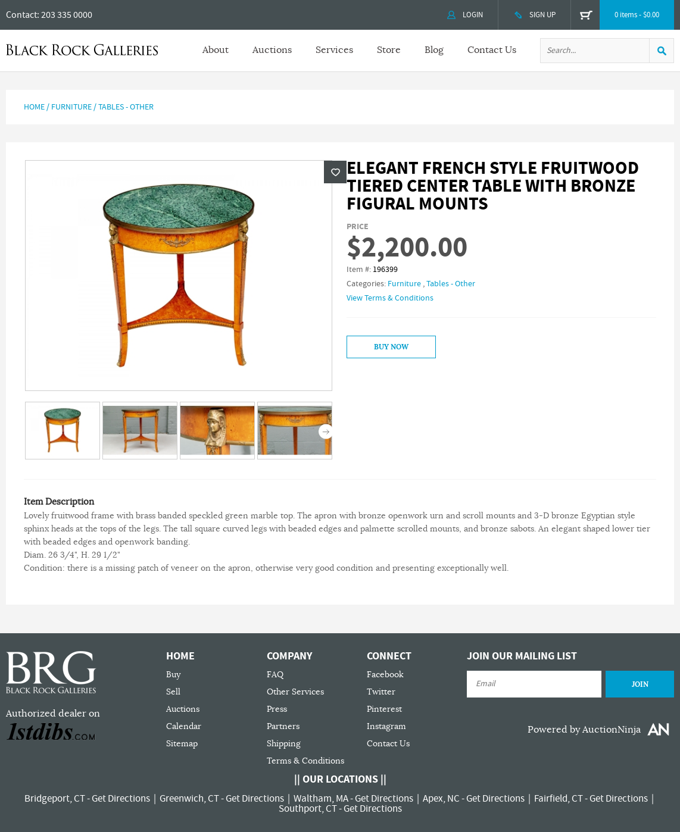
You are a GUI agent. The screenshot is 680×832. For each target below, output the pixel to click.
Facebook (385, 675)
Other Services (295, 692)
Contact (21, 15)
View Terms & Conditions (390, 298)
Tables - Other (126, 107)
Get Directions (121, 798)
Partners (283, 726)
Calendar (183, 726)
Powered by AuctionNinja (584, 730)
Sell (173, 692)
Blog (434, 50)
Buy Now (391, 347)
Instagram (386, 726)
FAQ (275, 675)
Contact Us (491, 50)
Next (326, 431)
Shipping (284, 744)
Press (277, 709)
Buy (173, 675)
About (215, 50)
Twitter (381, 692)
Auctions (272, 50)
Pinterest (384, 709)
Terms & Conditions (305, 761)
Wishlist (335, 172)
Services (334, 50)
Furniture (71, 107)
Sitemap (182, 744)
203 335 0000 (66, 15)
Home (34, 107)
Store (389, 50)
